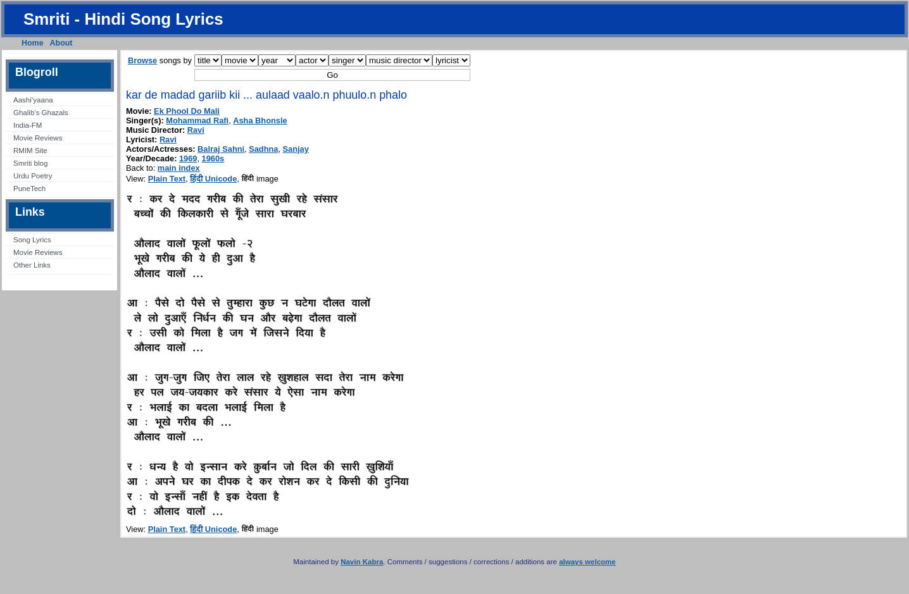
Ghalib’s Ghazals (40, 112)
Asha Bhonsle (260, 120)
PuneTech (29, 188)
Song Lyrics (32, 240)
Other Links (32, 265)
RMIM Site (30, 150)
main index (179, 168)
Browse (142, 60)
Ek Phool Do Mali (187, 111)
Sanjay (296, 149)
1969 (188, 158)
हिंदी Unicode (213, 178)
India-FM (27, 125)
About (61, 43)
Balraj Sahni (220, 149)
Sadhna (263, 149)
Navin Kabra (362, 562)
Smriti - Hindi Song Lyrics (123, 19)
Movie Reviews (37, 138)
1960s (213, 158)
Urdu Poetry (32, 176)
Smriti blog (30, 163)
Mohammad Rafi (197, 120)
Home (33, 43)
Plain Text (167, 178)
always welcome (587, 562)
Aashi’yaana (33, 100)
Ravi (195, 130)
